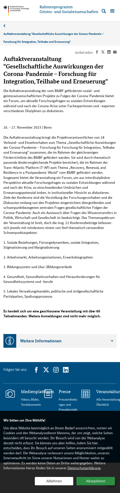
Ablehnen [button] (54, 480)
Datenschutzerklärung (83, 468)
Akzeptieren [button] (95, 480)
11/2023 (6, 26)
